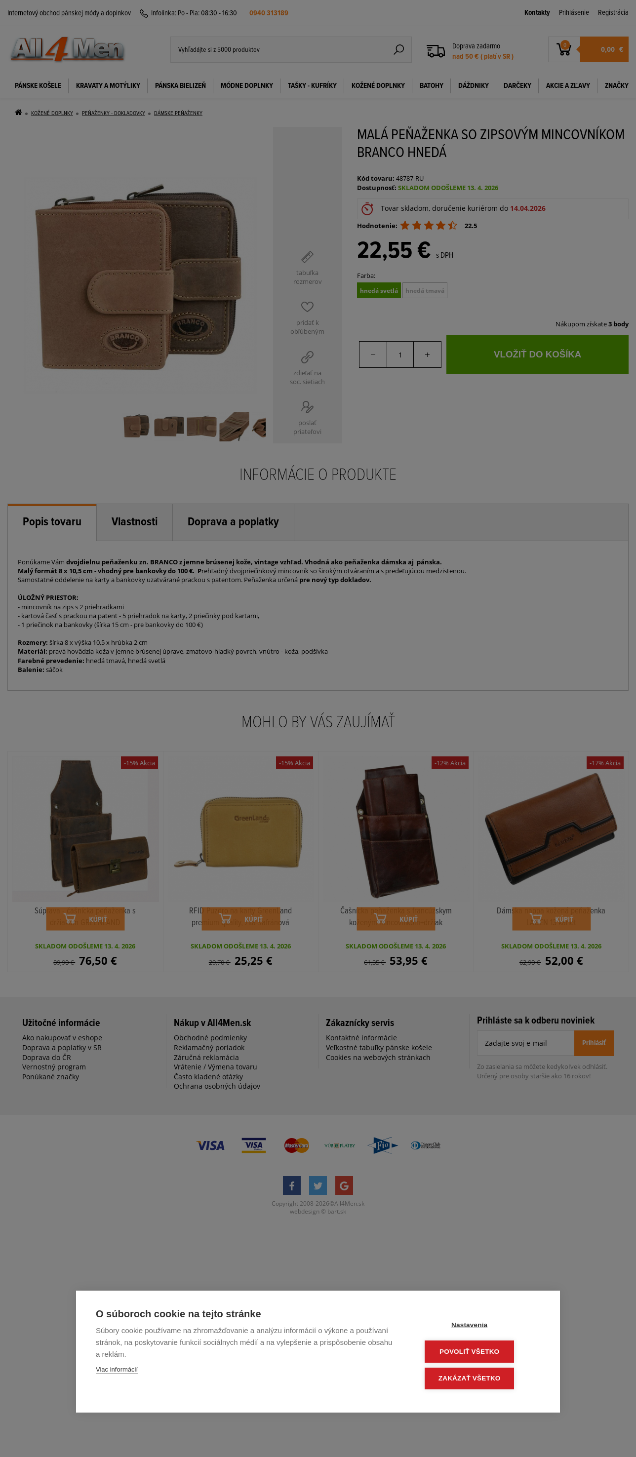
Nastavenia (481, 1326)
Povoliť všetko (481, 1352)
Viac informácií (117, 1371)
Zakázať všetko (481, 1378)
